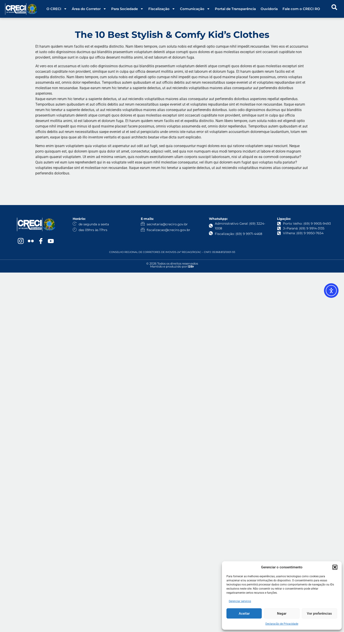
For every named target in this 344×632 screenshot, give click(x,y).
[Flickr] (30, 241)
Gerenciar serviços (240, 601)
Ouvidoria (269, 9)
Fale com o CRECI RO (301, 9)
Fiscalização (161, 8)
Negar (281, 613)
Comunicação (195, 8)
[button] (335, 567)
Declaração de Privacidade (281, 623)
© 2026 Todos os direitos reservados (172, 263)
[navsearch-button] (334, 8)
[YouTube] (50, 241)
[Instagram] (20, 241)
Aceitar (244, 613)
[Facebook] (40, 241)
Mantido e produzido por (172, 266)
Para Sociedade (127, 8)
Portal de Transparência (235, 9)
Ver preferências (319, 613)
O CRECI (56, 8)
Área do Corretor (89, 8)
